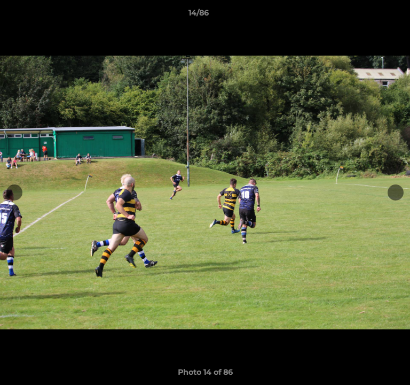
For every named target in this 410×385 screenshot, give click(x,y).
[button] (371, 15)
